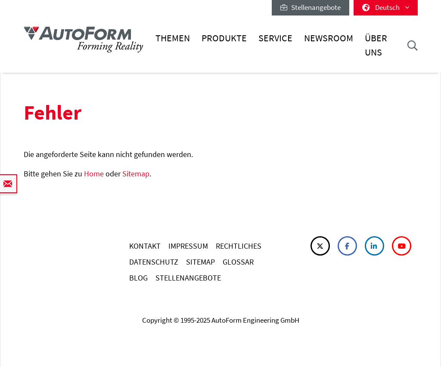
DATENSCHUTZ (153, 262)
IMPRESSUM (188, 246)
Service (275, 38)
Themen (172, 38)
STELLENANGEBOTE (188, 278)
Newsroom (328, 38)
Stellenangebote (310, 7)
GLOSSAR (238, 262)
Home (94, 174)
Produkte (224, 38)
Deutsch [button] (385, 7)
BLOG (138, 278)
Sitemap (135, 174)
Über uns (376, 45)
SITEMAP (200, 262)
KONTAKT (145, 246)
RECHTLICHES (238, 246)
